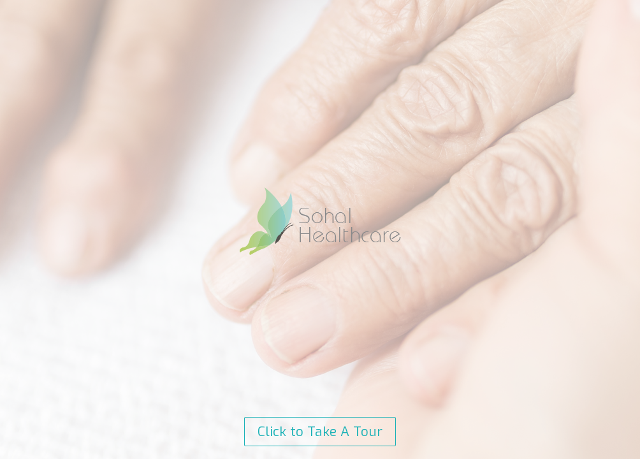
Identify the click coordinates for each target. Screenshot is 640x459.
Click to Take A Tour (320, 432)
